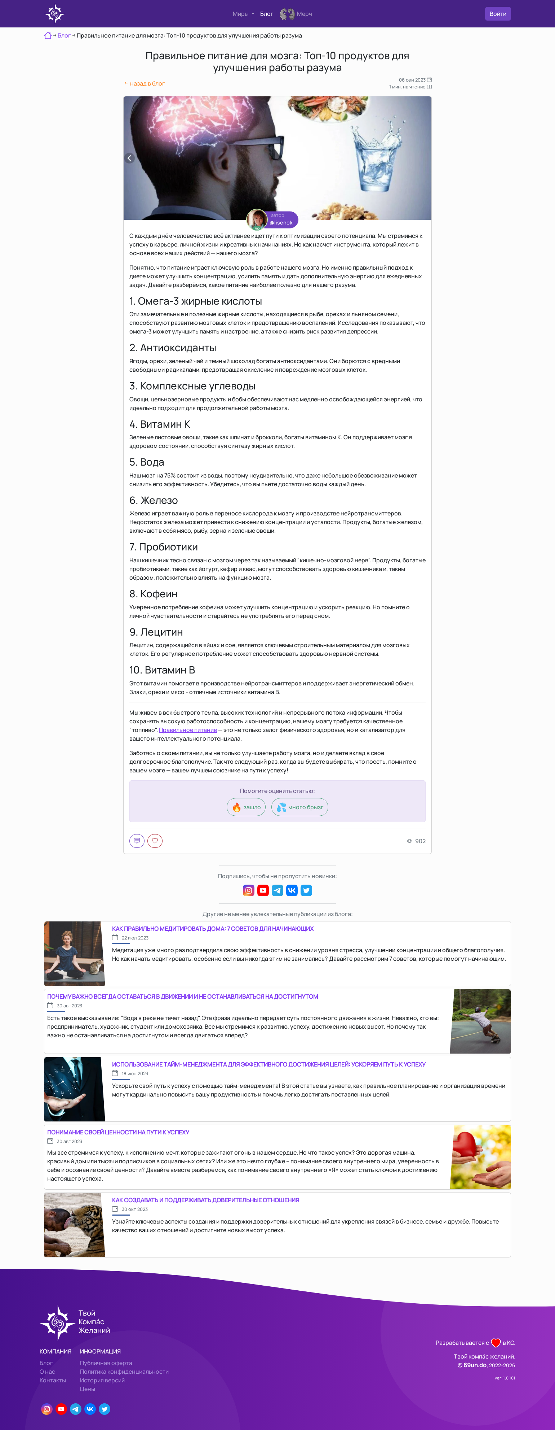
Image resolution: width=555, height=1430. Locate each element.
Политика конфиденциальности (124, 1371)
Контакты (53, 1380)
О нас (47, 1371)
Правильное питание (188, 730)
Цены (87, 1389)
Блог (267, 14)
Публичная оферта (106, 1363)
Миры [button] (241, 14)
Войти (498, 14)
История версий (102, 1380)
